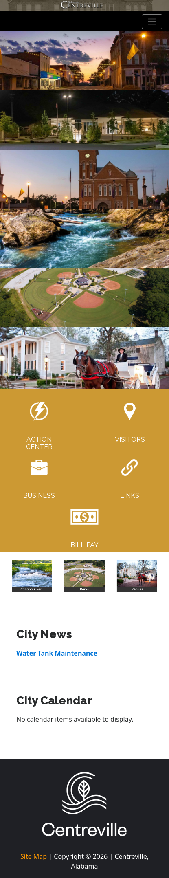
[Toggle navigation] (152, 21)
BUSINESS (39, 496)
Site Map (33, 856)
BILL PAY (84, 545)
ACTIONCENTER (39, 443)
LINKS (129, 496)
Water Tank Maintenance (56, 653)
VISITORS (130, 439)
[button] (18, 576)
